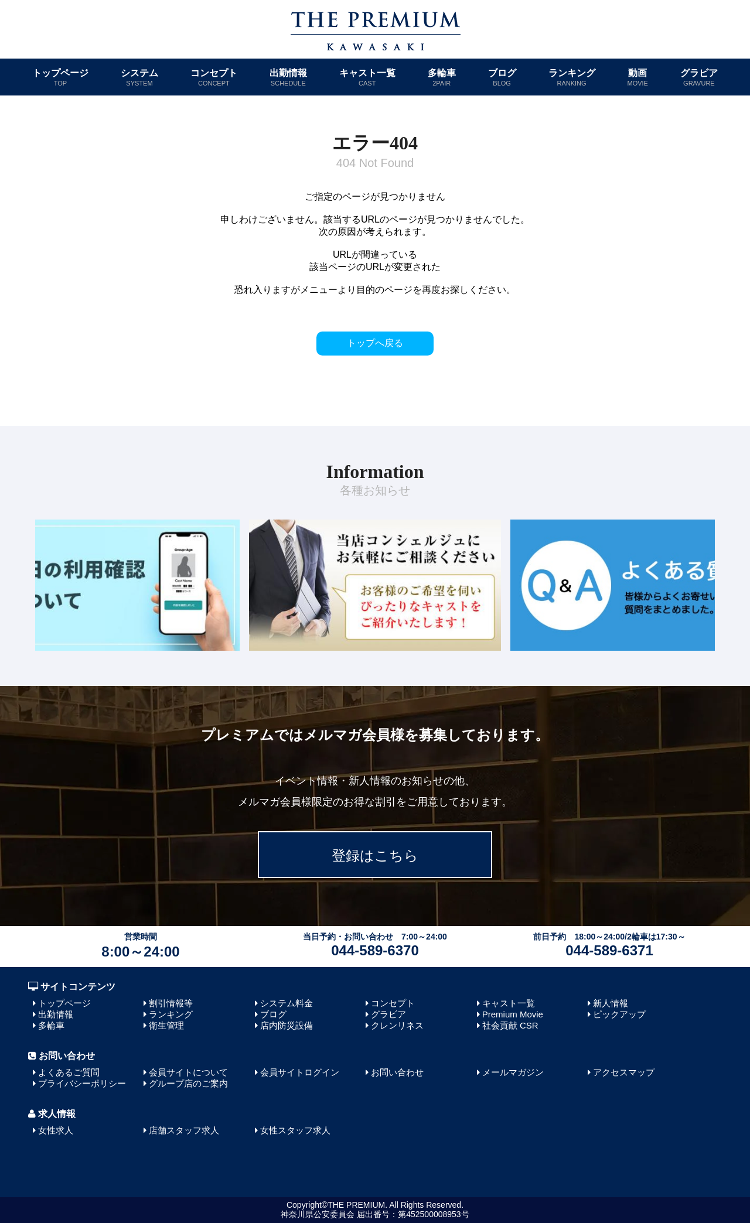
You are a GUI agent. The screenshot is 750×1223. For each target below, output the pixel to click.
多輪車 (442, 77)
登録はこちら (375, 855)
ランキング (571, 77)
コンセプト (213, 77)
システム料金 (286, 1003)
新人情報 (610, 1003)
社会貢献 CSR (510, 1025)
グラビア (699, 77)
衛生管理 (166, 1025)
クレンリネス (397, 1025)
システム (139, 77)
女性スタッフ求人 (295, 1130)
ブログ (502, 77)
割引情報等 (171, 1003)
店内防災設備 (286, 1025)
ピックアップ (619, 1014)
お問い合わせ (397, 1072)
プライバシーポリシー (82, 1083)
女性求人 (55, 1130)
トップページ (60, 77)
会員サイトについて (188, 1072)
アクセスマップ (623, 1072)
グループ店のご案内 (188, 1083)
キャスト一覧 (367, 77)
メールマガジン (513, 1072)
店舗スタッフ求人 (184, 1130)
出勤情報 (288, 77)
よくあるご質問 (69, 1072)
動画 (638, 77)
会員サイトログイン (299, 1072)
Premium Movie (512, 1014)
